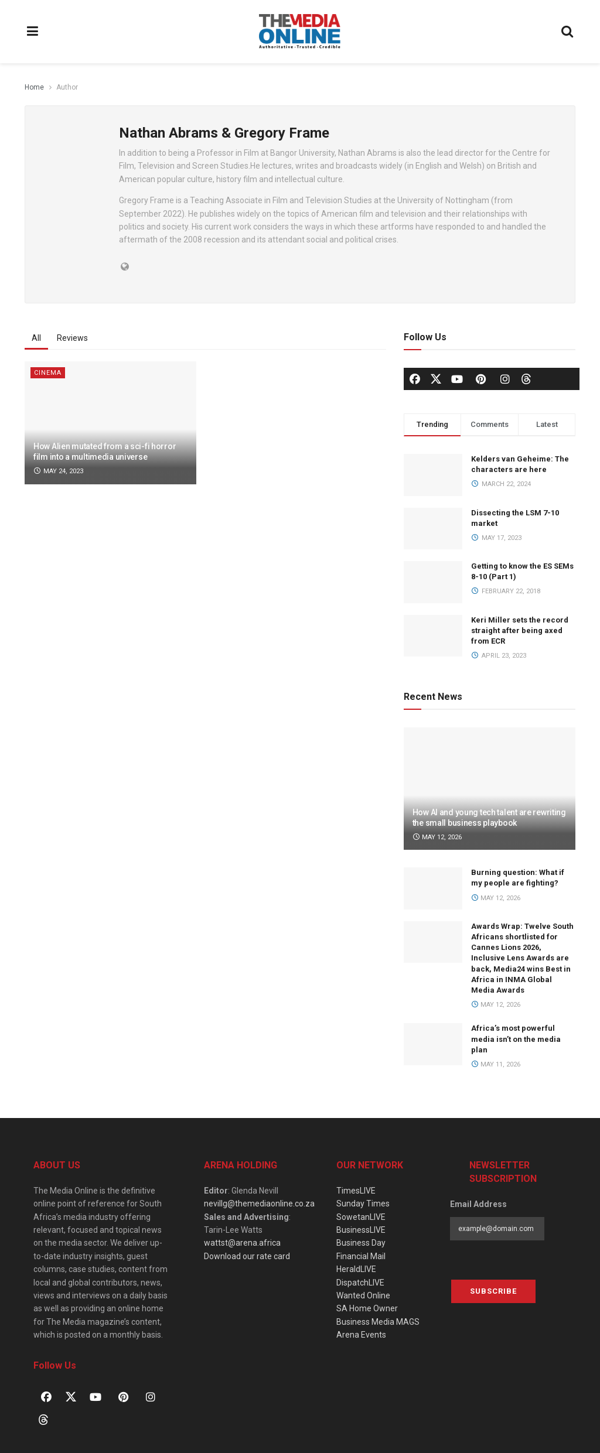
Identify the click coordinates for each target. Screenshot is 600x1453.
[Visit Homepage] (299, 31)
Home (34, 87)
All (36, 338)
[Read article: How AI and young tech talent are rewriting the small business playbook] (489, 788)
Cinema (48, 373)
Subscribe (493, 1291)
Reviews (72, 338)
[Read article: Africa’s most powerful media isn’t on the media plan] (433, 1044)
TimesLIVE (356, 1190)
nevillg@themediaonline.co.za (259, 1203)
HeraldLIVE (356, 1269)
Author (67, 87)
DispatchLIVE (360, 1282)
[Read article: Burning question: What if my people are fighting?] (433, 888)
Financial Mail (361, 1256)
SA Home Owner (367, 1308)
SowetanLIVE (361, 1217)
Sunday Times (363, 1203)
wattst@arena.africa (242, 1242)
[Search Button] (568, 31)
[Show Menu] (33, 31)
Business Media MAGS (378, 1321)
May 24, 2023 (58, 471)
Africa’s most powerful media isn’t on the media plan (516, 1039)
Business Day (361, 1242)
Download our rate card (247, 1256)
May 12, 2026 (437, 837)
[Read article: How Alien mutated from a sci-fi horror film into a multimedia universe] (110, 422)
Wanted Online (363, 1295)
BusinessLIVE (361, 1230)
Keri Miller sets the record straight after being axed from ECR (519, 630)
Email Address (478, 1204)
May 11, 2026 (496, 1064)
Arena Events (361, 1334)
